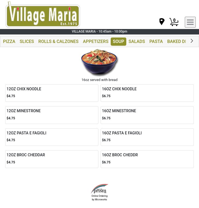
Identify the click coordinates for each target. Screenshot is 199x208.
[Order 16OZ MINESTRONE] (147, 115)
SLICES (27, 41)
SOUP (118, 41)
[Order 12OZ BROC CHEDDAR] (51, 159)
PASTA (156, 41)
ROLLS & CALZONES (58, 41)
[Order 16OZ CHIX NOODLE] (147, 93)
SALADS (136, 41)
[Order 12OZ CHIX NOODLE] (51, 93)
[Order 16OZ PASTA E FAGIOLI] (147, 137)
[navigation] (161, 22)
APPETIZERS (95, 41)
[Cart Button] (173, 22)
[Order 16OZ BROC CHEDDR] (147, 159)
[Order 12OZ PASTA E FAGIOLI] (51, 137)
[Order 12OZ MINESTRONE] (51, 115)
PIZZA (9, 41)
